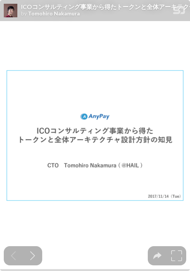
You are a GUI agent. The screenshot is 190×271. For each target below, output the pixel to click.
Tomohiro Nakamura (54, 13)
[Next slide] (32, 255)
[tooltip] (157, 255)
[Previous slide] (13, 255)
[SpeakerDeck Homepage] (179, 11)
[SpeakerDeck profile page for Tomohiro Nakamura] (10, 11)
